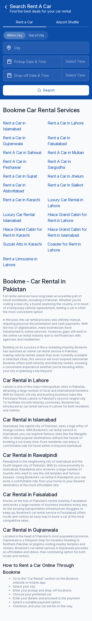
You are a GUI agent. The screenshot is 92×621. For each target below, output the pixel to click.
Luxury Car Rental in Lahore (65, 202)
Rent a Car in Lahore (66, 123)
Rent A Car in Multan (66, 152)
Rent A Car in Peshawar (14, 164)
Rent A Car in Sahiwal (22, 152)
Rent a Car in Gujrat (20, 176)
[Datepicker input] (46, 61)
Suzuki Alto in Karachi (22, 244)
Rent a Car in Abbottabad (14, 188)
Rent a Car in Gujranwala (14, 140)
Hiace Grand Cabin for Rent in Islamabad (67, 232)
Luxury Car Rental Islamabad (19, 217)
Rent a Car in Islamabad (14, 126)
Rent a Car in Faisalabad (59, 140)
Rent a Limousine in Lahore (20, 261)
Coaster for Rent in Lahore (64, 247)
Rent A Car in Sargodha (59, 164)
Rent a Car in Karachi (21, 199)
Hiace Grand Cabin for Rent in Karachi (22, 232)
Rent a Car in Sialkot (65, 185)
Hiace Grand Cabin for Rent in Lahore (67, 217)
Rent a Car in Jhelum (66, 176)
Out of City (36, 35)
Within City (14, 35)
